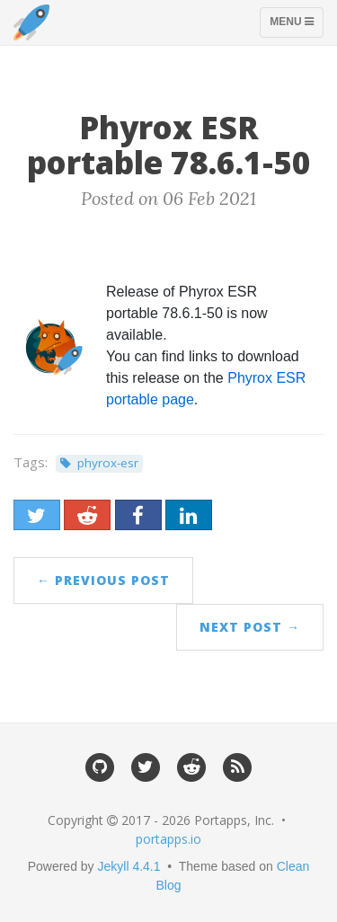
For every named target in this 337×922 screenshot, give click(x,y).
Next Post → (250, 626)
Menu (296, 26)
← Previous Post (103, 580)
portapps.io (168, 838)
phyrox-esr (107, 463)
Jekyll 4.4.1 (129, 866)
